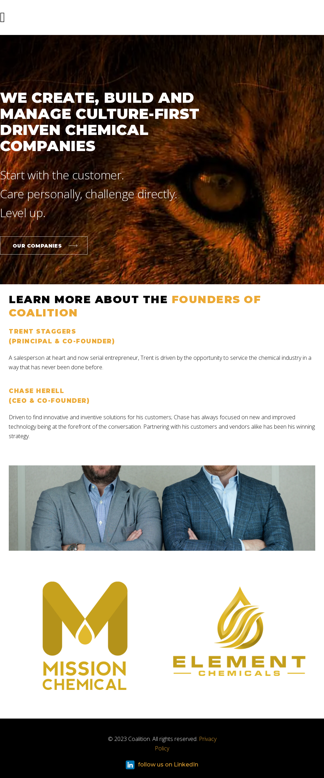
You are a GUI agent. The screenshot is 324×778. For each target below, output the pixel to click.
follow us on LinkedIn (162, 765)
